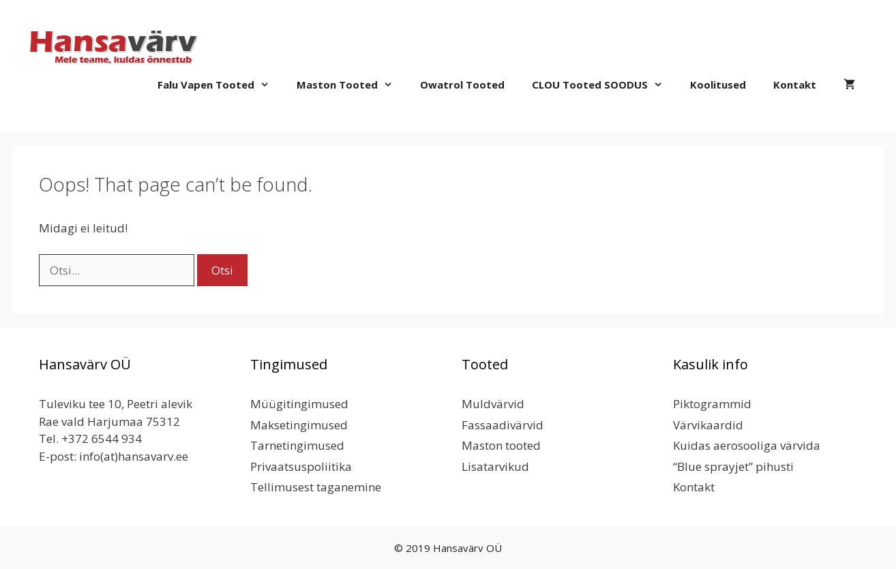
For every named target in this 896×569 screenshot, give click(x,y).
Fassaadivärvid (502, 425)
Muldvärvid (493, 404)
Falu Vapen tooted (220, 84)
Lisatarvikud (495, 466)
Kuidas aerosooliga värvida (746, 445)
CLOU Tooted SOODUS (604, 84)
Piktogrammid (712, 404)
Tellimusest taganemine (315, 487)
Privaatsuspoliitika (301, 466)
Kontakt (794, 84)
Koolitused (718, 84)
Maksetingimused (299, 425)
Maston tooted (351, 84)
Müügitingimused (299, 404)
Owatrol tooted (462, 84)
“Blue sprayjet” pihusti (733, 466)
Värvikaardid (708, 425)
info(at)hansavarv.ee (133, 456)
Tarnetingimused (297, 445)
